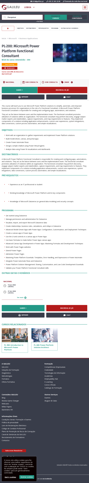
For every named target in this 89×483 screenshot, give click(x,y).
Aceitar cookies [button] (27, 477)
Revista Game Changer (10, 401)
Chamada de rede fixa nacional (75, 1)
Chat (67, 97)
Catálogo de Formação (53, 388)
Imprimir (23, 97)
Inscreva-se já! (62, 90)
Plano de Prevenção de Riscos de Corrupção (18, 431)
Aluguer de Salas (50, 401)
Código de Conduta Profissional (13, 428)
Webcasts (5, 404)
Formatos (5, 379)
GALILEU (5, 367)
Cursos (56, 17)
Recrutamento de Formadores (13, 437)
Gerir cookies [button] (10, 477)
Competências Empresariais (54, 367)
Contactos (6, 440)
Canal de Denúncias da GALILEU (14, 434)
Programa (54, 28)
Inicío (4, 38)
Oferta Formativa (8, 382)
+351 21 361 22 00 (53, 1)
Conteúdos (77, 17)
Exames (47, 398)
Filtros (39, 21)
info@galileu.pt (37, 1)
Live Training (9, 64)
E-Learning (48, 382)
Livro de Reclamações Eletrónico (14, 425)
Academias (48, 376)
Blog (3, 398)
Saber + (19, 90)
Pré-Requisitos (43, 28)
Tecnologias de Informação (54, 373)
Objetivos (20, 28)
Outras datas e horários (69, 28)
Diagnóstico (6, 373)
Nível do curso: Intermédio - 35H (16, 60)
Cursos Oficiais (50, 385)
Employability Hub (51, 379)
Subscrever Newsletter (13, 451)
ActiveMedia (47, 479)
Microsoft (13, 38)
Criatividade (48, 370)
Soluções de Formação (10, 370)
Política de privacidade (10, 422)
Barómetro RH (7, 410)
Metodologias (7, 376)
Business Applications (28, 38)
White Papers (7, 407)
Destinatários (31, 28)
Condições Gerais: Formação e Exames (16, 419)
